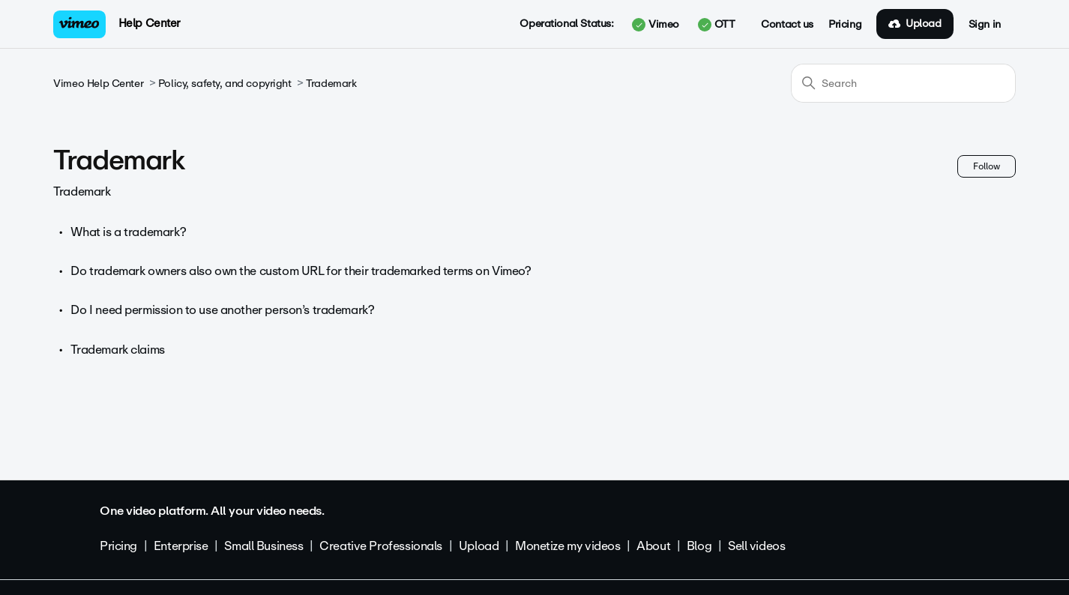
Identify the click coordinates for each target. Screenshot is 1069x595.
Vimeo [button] (655, 24)
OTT (716, 24)
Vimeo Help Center (98, 83)
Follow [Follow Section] (986, 166)
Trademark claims (117, 349)
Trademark (331, 83)
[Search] (903, 83)
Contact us (787, 24)
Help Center (149, 23)
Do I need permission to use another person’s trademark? (222, 310)
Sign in (985, 24)
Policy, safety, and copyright (225, 83)
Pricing (844, 24)
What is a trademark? (128, 232)
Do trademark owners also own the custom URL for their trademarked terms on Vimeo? (300, 271)
